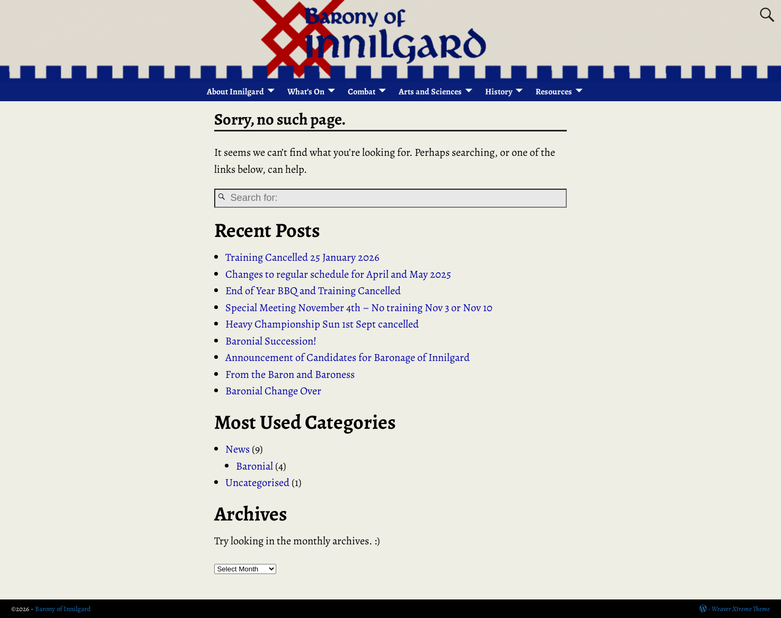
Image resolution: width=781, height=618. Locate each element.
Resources (554, 92)
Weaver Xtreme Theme (741, 608)
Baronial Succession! (271, 340)
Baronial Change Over (273, 390)
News (237, 449)
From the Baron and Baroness (290, 374)
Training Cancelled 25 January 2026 (302, 257)
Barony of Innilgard (63, 608)
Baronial (254, 465)
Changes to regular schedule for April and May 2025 (338, 274)
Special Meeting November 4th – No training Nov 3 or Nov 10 (359, 307)
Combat (361, 92)
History (498, 92)
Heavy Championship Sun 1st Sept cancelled (322, 323)
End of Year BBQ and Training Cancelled (313, 290)
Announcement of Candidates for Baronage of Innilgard (347, 357)
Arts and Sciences (430, 92)
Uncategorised (257, 482)
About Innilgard (235, 92)
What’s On (305, 92)
